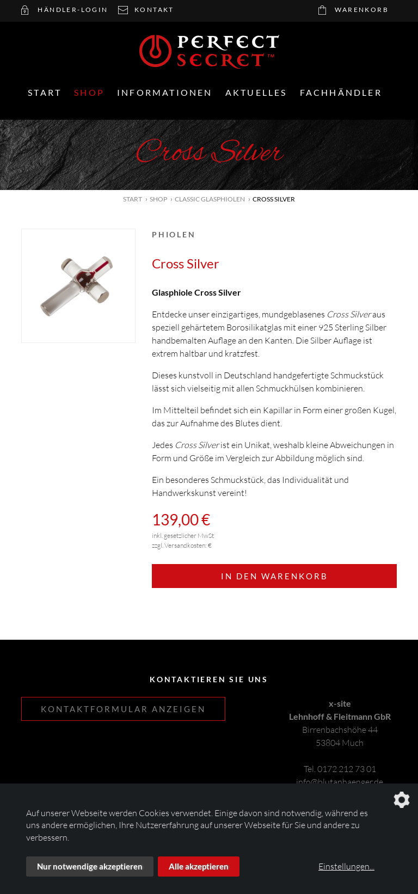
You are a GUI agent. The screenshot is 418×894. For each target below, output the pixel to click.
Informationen (165, 92)
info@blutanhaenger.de (339, 781)
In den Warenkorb (274, 576)
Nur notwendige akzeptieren (90, 866)
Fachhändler (341, 92)
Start (45, 92)
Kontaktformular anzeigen (123, 709)
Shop (89, 92)
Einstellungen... (346, 866)
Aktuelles (256, 92)
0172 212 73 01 (346, 768)
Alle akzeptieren (199, 866)
